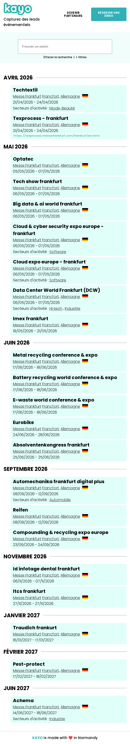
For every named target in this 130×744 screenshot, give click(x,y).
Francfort (50, 96)
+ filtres (81, 57)
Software (57, 251)
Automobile (60, 500)
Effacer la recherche (58, 57)
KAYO (37, 737)
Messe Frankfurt (27, 96)
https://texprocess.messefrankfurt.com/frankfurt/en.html (57, 136)
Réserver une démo (109, 14)
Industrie (72, 308)
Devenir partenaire (73, 14)
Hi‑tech (55, 308)
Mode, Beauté (62, 108)
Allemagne (70, 96)
